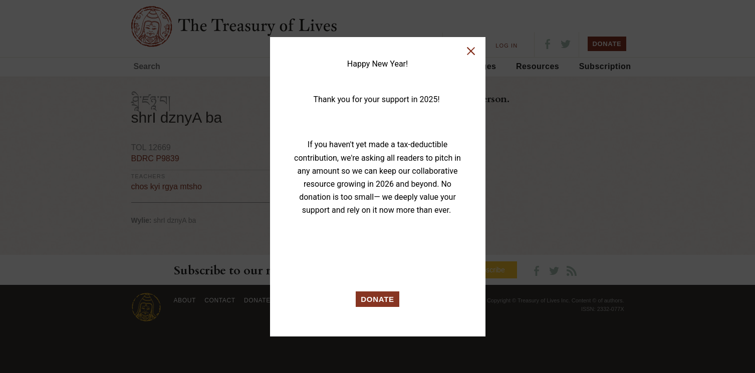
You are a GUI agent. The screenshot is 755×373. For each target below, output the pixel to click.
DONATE (377, 299)
